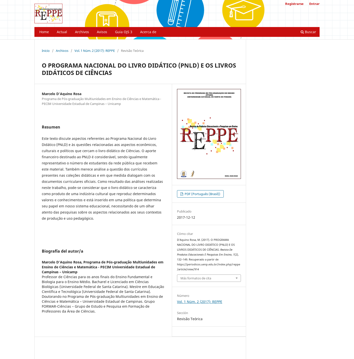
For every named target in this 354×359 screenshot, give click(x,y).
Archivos (82, 31)
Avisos (102, 31)
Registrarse (294, 3)
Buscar (308, 31)
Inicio (46, 50)
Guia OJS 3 (123, 31)
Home (44, 31)
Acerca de (148, 31)
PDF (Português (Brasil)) (202, 194)
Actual (62, 31)
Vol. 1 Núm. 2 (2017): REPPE (94, 50)
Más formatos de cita (195, 278)
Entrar (314, 3)
